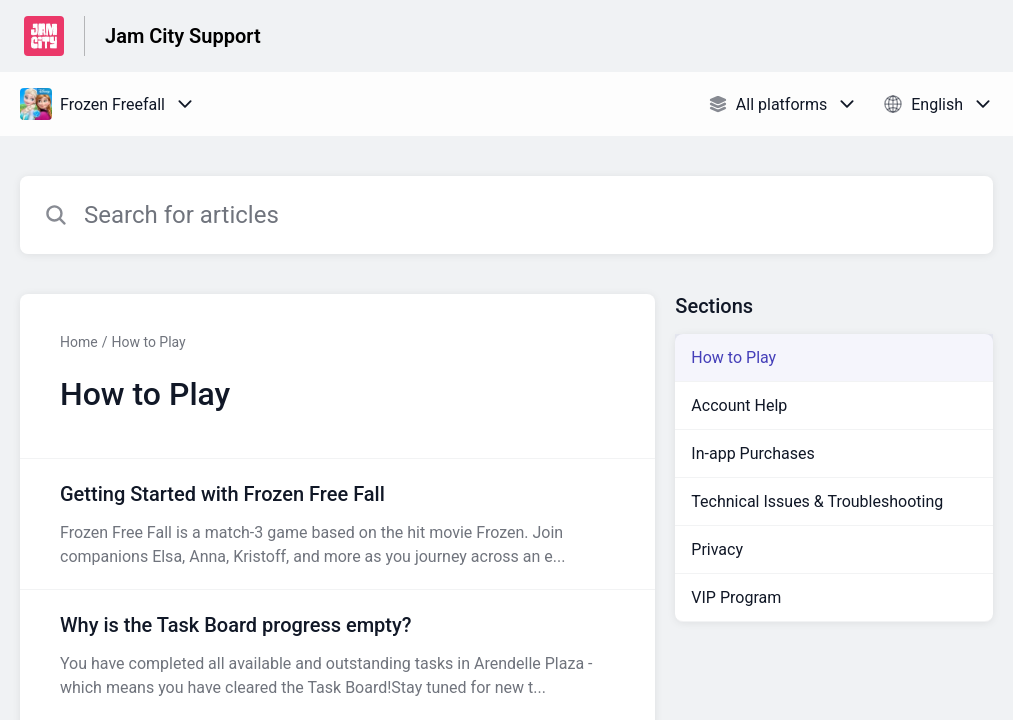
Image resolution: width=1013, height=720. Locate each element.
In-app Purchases (752, 453)
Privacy (717, 549)
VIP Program (736, 597)
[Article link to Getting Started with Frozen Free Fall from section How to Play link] (337, 524)
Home (79, 342)
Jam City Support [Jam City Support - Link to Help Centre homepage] (183, 36)
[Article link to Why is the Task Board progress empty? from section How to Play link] (337, 655)
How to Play (148, 342)
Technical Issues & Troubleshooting (817, 501)
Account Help (739, 405)
